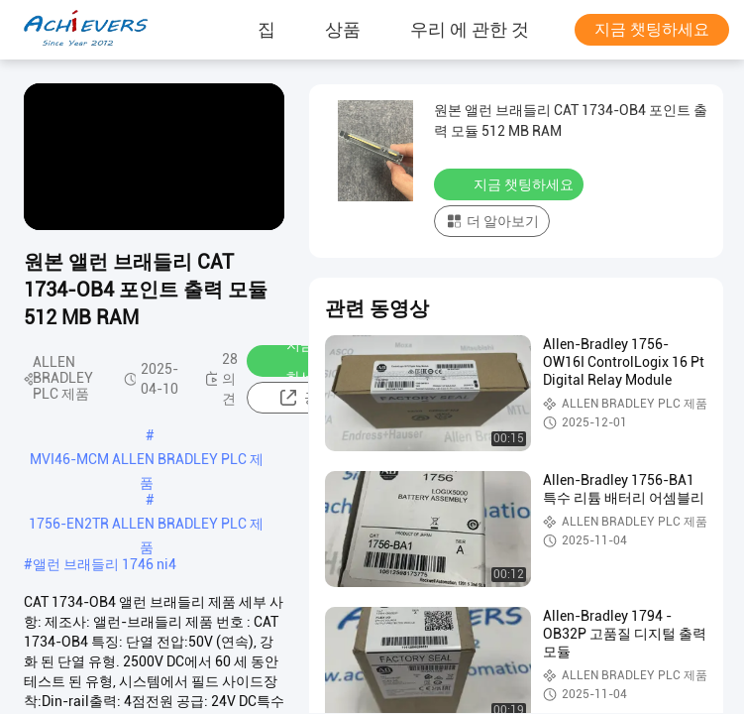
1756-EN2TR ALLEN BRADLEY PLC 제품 (146, 526)
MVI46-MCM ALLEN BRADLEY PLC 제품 (147, 461)
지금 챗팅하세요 (651, 29)
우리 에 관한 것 (469, 30)
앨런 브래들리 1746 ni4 (104, 564)
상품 (343, 30)
